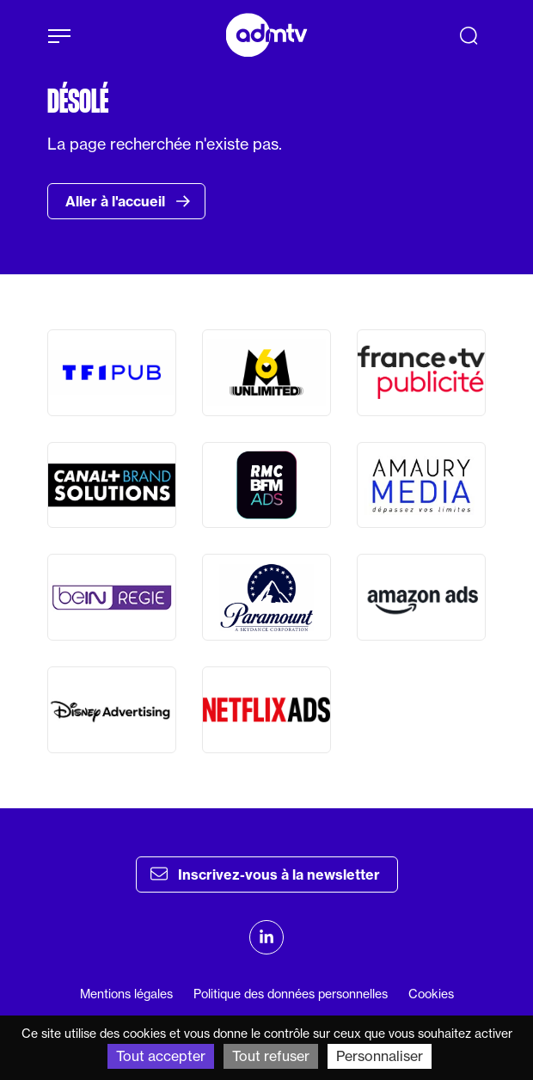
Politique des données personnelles (290, 994)
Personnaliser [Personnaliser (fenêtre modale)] (379, 1056)
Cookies (431, 994)
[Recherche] (468, 35)
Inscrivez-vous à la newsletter (265, 873)
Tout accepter (160, 1056)
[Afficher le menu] (59, 36)
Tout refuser (270, 1056)
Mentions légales (126, 994)
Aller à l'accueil (128, 201)
